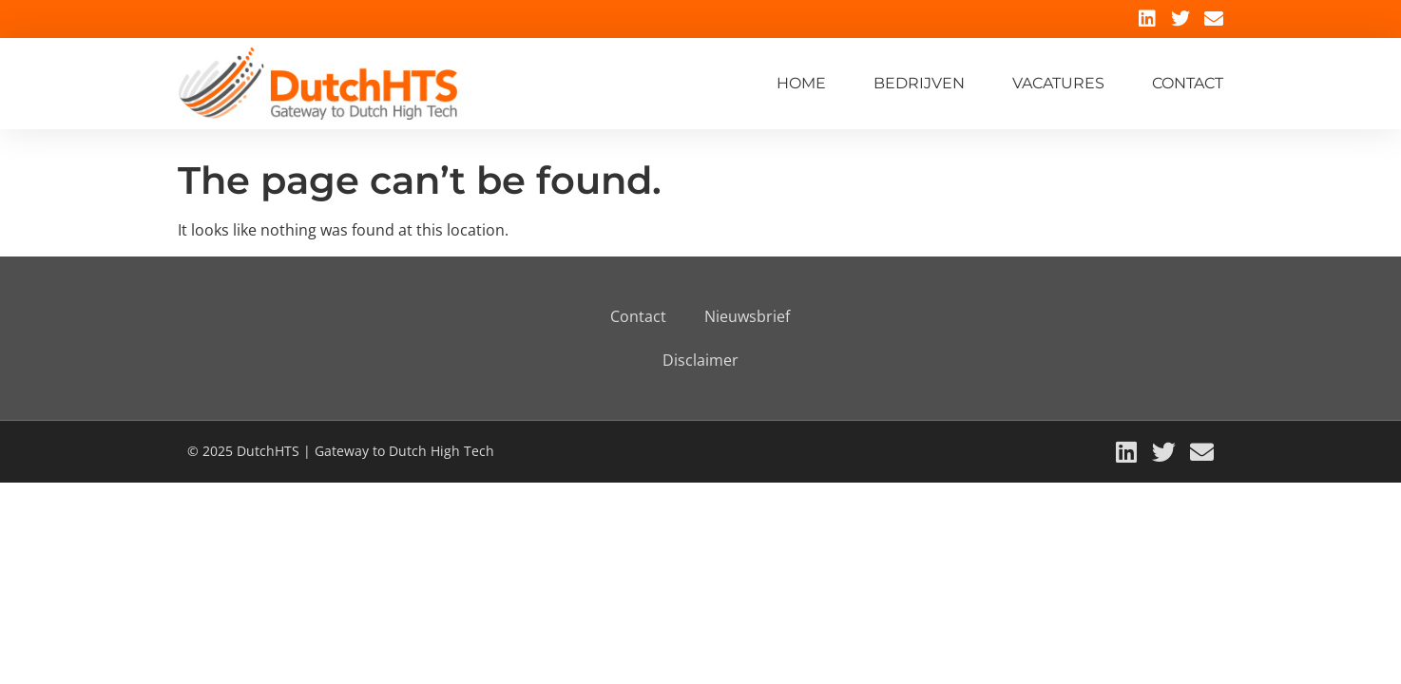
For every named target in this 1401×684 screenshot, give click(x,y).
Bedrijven (919, 83)
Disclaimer (700, 360)
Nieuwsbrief (747, 316)
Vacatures (1058, 83)
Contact (1187, 83)
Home (801, 83)
